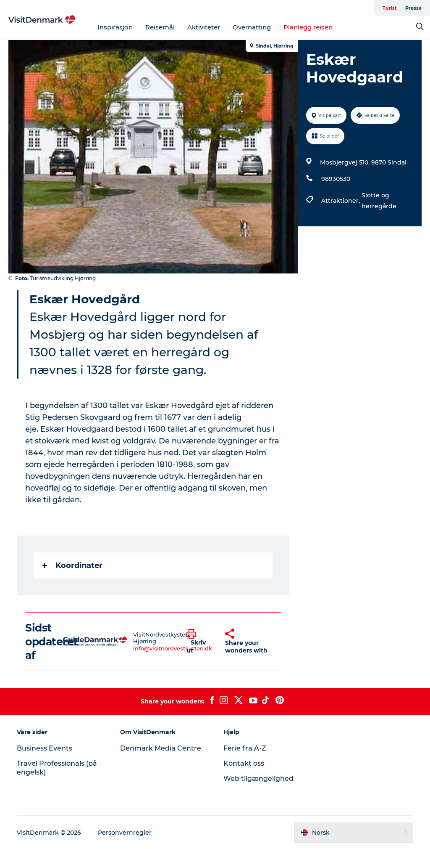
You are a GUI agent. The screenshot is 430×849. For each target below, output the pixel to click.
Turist (390, 8)
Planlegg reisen (308, 27)
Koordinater (72, 565)
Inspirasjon (115, 27)
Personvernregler (125, 832)
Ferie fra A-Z (244, 748)
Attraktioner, (341, 200)
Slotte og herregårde (379, 200)
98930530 (335, 179)
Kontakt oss (243, 763)
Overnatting (252, 27)
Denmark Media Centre (160, 748)
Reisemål (160, 27)
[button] (199, 641)
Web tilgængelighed (258, 779)
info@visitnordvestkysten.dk (172, 648)
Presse (413, 8)
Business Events (44, 748)
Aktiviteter (203, 27)
